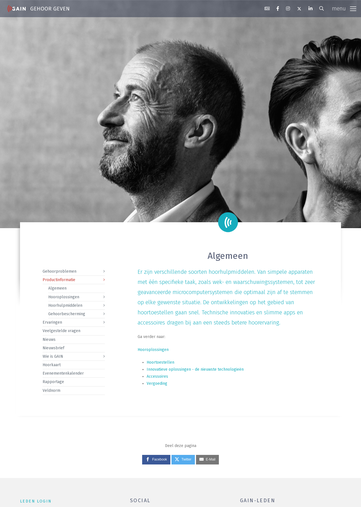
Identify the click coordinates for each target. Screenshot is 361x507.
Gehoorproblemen (59, 271)
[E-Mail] (207, 459)
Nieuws (49, 339)
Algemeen (57, 288)
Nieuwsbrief (53, 348)
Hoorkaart (52, 365)
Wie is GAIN (53, 356)
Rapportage (53, 381)
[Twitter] (183, 459)
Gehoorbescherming (66, 314)
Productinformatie (59, 279)
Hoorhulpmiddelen (65, 305)
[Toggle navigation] (344, 9)
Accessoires (157, 376)
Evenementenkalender (63, 373)
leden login (36, 501)
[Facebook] (156, 459)
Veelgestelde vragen (61, 330)
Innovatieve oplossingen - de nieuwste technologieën (195, 369)
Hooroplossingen (63, 297)
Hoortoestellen (160, 362)
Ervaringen (52, 322)
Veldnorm (51, 390)
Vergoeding (157, 383)
